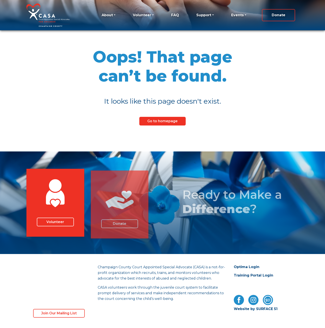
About (107, 15)
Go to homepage (162, 121)
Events (237, 15)
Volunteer (142, 15)
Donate (278, 15)
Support (203, 15)
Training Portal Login (253, 275)
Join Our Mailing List (59, 313)
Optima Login (246, 267)
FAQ (175, 15)
